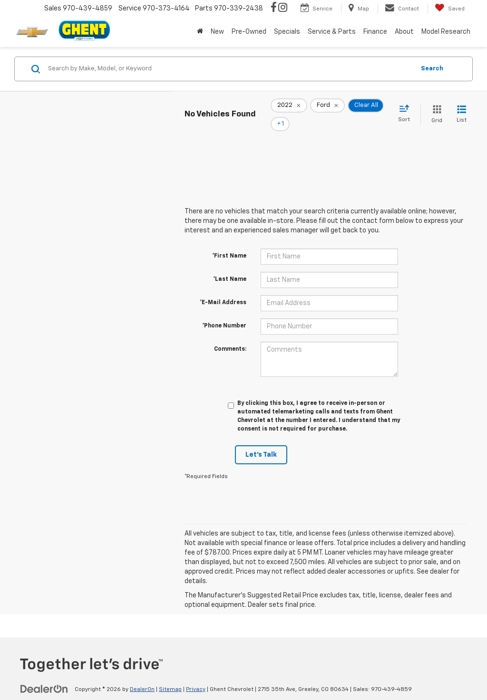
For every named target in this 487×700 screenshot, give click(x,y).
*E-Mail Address (223, 289)
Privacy (195, 676)
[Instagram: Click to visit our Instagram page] (282, 8)
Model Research (445, 32)
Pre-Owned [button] (249, 32)
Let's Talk (261, 441)
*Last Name (229, 266)
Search (432, 69)
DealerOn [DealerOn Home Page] (142, 676)
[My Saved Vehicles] (450, 8)
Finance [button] (375, 32)
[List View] (461, 108)
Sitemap (170, 676)
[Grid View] (434, 108)
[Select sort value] (406, 107)
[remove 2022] (289, 108)
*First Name (229, 243)
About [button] (404, 32)
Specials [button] (287, 32)
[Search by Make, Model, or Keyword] (230, 69)
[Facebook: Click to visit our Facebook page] (274, 8)
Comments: (230, 336)
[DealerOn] (44, 675)
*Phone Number (224, 313)
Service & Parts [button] (332, 32)
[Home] (200, 32)
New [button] (217, 32)
